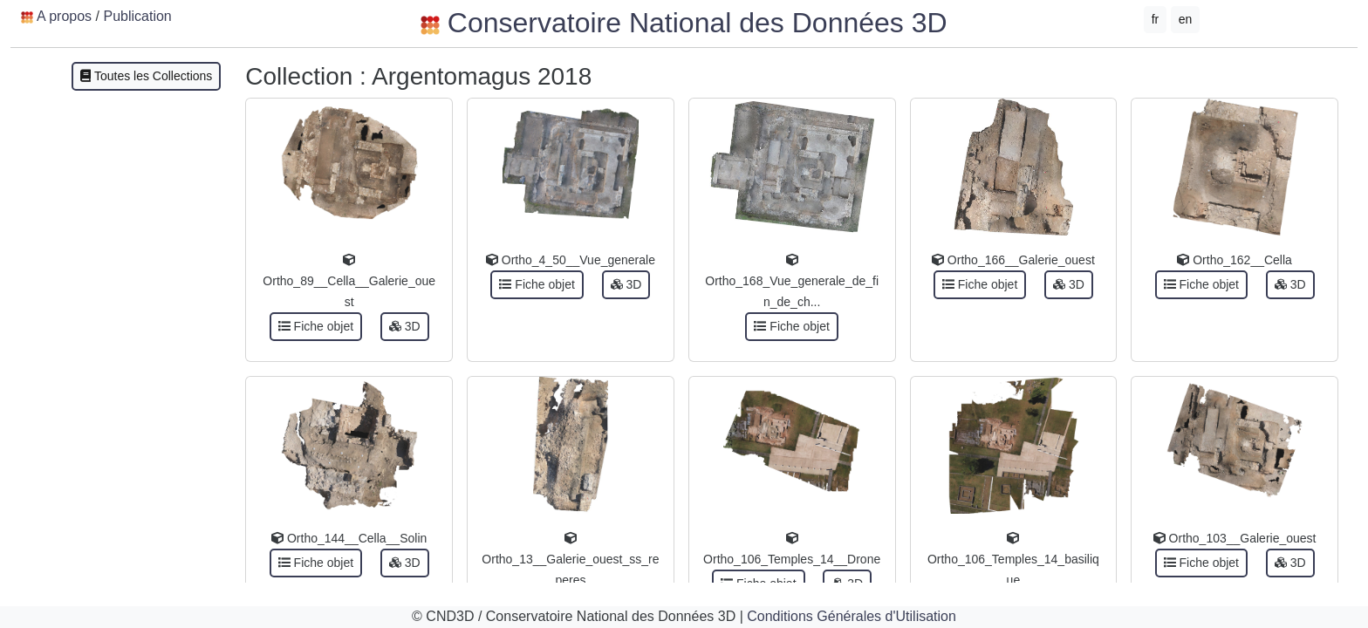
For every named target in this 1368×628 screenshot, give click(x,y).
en (1186, 19)
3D (405, 326)
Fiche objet (315, 326)
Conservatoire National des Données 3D (684, 22)
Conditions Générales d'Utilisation (851, 616)
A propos (64, 16)
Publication (137, 16)
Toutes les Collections (146, 76)
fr (1155, 19)
